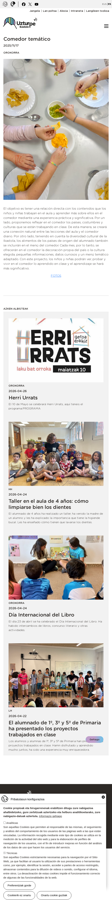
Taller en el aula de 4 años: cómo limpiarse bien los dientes (48, 504)
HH (10, 489)
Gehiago (95, 739)
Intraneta (77, 11)
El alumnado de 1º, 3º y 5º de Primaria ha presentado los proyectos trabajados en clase (55, 729)
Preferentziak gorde (19, 885)
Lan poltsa (50, 11)
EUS (104, 4)
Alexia (64, 11)
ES (109, 4)
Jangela (35, 11)
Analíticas (12, 822)
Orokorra (11, 52)
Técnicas (11, 853)
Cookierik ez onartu (19, 895)
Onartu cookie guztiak (54, 895)
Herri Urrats (23, 398)
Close (103, 797)
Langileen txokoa (97, 11)
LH (10, 710)
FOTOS (56, 275)
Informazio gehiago (50, 816)
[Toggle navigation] (106, 26)
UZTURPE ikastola (20, 15)
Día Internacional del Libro (41, 615)
